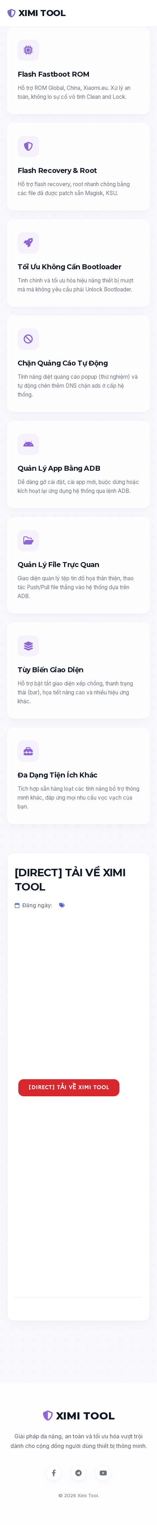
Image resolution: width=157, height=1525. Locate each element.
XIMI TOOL (36, 13)
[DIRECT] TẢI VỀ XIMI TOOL (69, 1087)
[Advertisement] (78, 1001)
